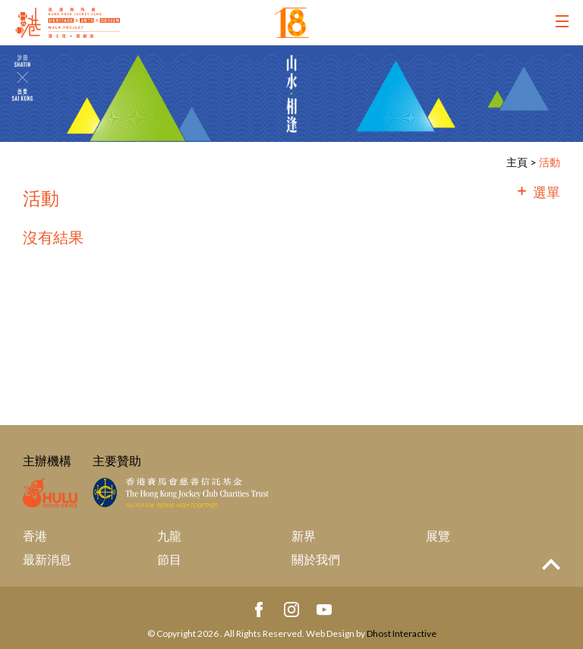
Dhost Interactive (401, 633)
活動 (549, 162)
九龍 (169, 535)
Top (551, 564)
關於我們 (316, 559)
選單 (546, 192)
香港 (35, 535)
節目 (169, 559)
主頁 (517, 162)
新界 (304, 535)
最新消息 (47, 559)
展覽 (438, 535)
